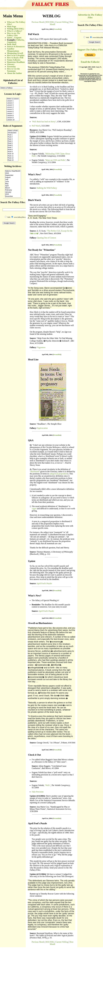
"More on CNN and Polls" (55, 160)
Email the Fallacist (90, 62)
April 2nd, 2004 (47, 750)
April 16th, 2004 (47, 245)
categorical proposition (58, 474)
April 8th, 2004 (47, 435)
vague (34, 509)
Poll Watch (36, 126)
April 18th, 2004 (47, 195)
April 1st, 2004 (47, 818)
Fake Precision (38, 792)
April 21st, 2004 (47, 29)
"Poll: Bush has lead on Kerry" (44, 122)
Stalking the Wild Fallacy (47, 188)
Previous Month (38, 22)
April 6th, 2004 (47, 590)
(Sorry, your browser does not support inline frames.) (13, 134)
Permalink (57, 29)
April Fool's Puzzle (44, 583)
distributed (34, 471)
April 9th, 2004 (47, 354)
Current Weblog (62, 22)
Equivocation (42, 428)
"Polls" (47, 785)
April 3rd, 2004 (47, 618)
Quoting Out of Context (46, 238)
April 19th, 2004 (47, 169)
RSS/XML (50, 22)
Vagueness (41, 347)
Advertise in (90, 16)
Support (90, 49)
